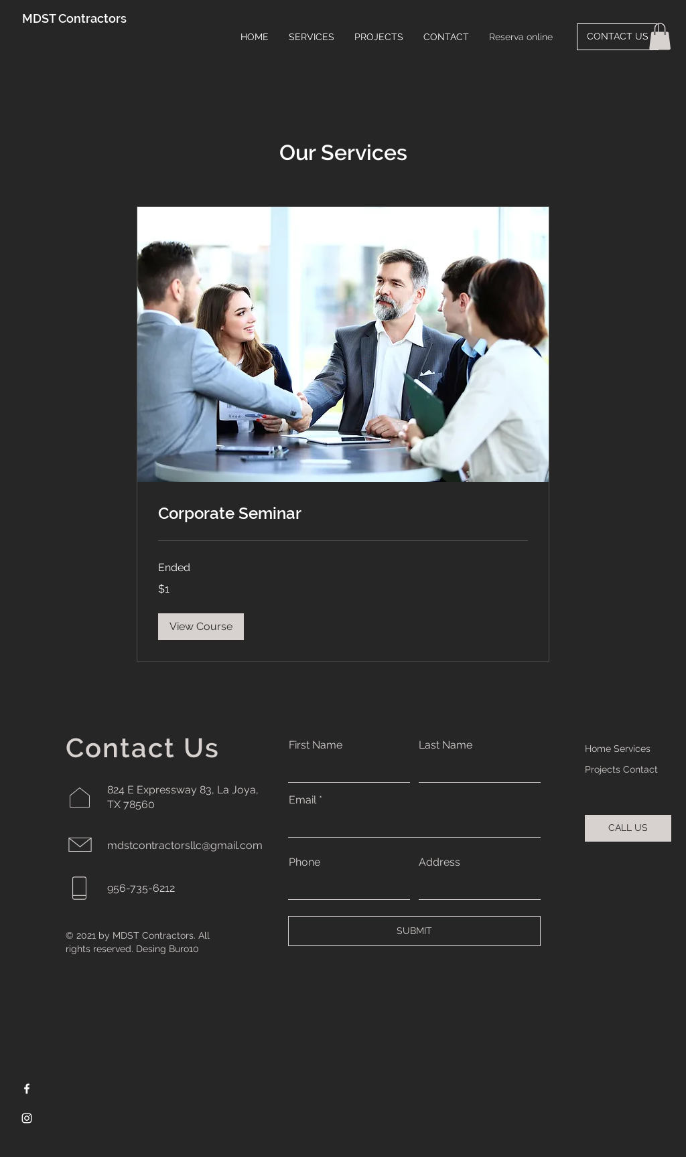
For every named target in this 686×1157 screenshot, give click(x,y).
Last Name (445, 745)
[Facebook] (26, 1088)
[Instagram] (26, 1118)
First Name (315, 745)
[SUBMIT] (414, 931)
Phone (304, 862)
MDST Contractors (74, 18)
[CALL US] (628, 828)
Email (302, 800)
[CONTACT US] (618, 36)
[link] (343, 513)
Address (439, 862)
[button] (659, 36)
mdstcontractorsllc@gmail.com (185, 845)
